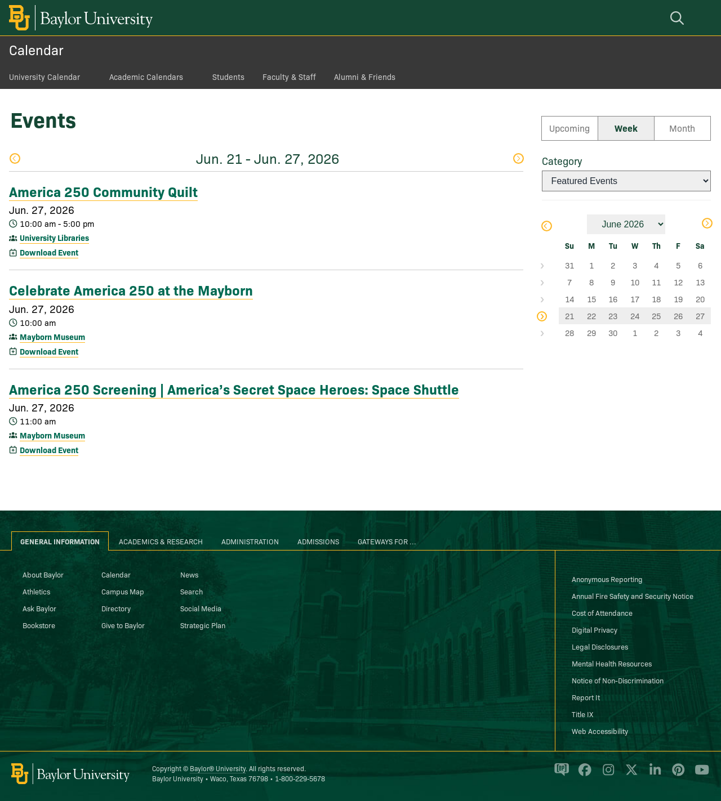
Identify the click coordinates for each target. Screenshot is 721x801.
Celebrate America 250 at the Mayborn (131, 289)
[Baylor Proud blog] (559, 774)
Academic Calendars (146, 76)
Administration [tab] (250, 541)
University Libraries (54, 237)
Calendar (36, 49)
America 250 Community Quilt (103, 190)
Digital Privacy (594, 629)
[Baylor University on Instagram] (606, 774)
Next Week (518, 158)
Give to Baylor (123, 625)
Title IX (582, 714)
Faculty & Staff (289, 76)
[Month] (626, 224)
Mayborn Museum (52, 336)
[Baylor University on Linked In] (653, 774)
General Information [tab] (60, 541)
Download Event (49, 252)
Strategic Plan (202, 625)
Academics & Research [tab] (161, 541)
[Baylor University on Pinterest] (676, 774)
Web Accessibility (600, 731)
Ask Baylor (39, 608)
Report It (586, 697)
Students (228, 76)
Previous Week (15, 158)
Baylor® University (218, 768)
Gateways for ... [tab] (387, 541)
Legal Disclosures (600, 646)
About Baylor (43, 574)
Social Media (200, 608)
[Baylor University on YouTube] (699, 774)
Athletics (36, 591)
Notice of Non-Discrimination (618, 680)
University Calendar (44, 76)
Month (682, 128)
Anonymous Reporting (607, 579)
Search (191, 591)
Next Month (707, 223)
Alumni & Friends (364, 76)
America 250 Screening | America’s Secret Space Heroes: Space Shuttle (234, 388)
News (189, 574)
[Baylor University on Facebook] (582, 774)
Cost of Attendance (602, 612)
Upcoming (569, 128)
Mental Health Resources (612, 663)
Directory (116, 608)
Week (626, 128)
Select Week (550, 265)
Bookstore (39, 625)
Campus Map (122, 591)
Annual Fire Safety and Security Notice (632, 595)
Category (562, 161)
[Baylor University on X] (629, 774)
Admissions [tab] (318, 541)
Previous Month (546, 226)
